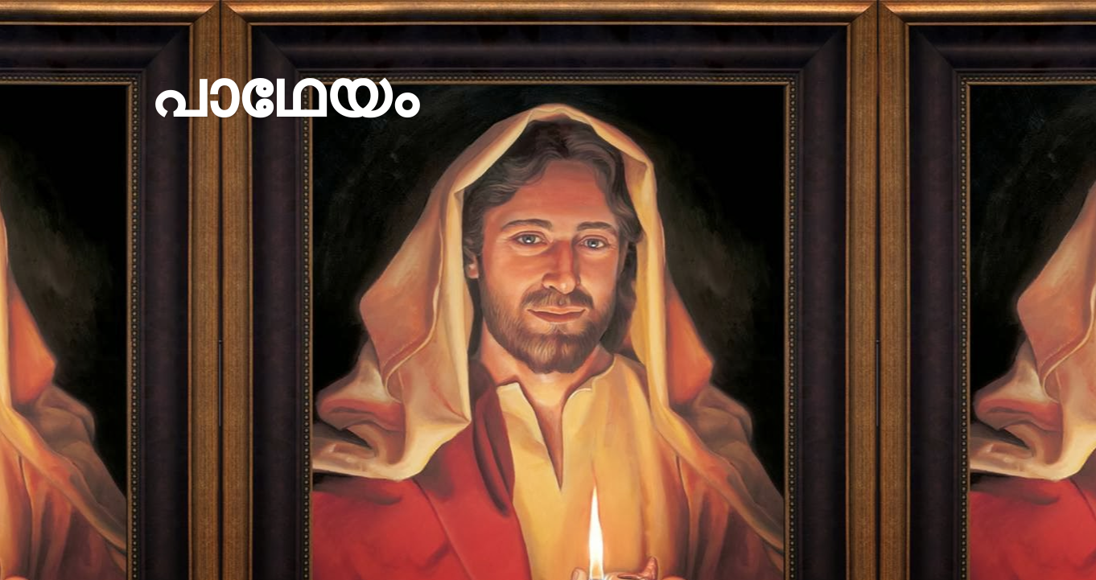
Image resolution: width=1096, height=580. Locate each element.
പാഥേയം (284, 94)
